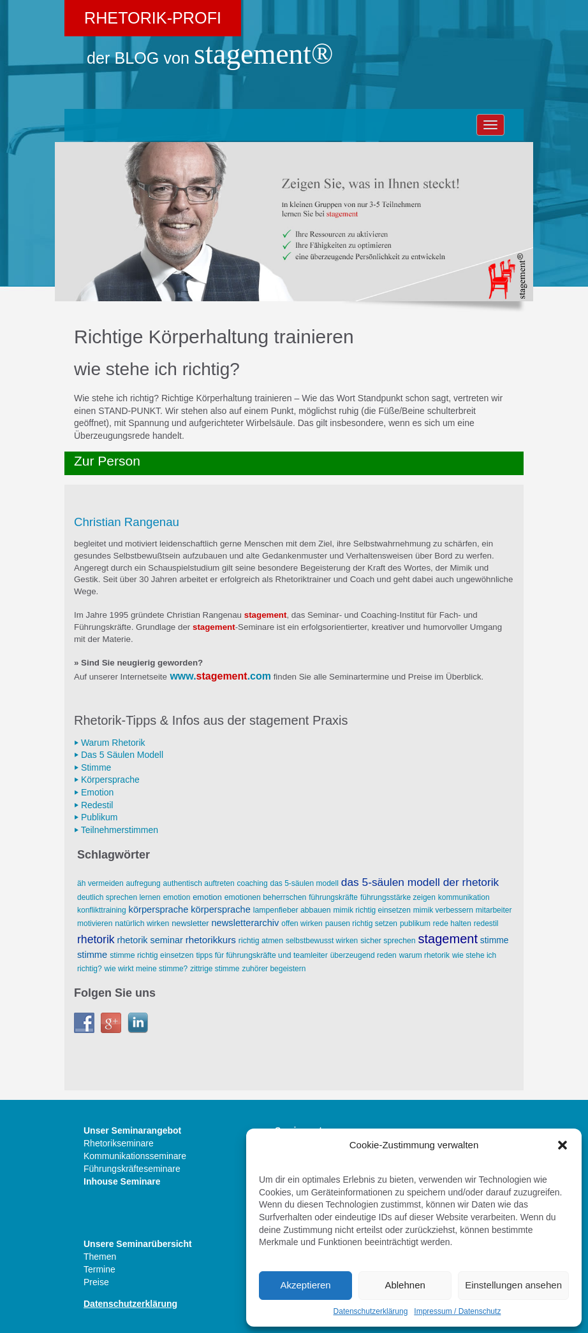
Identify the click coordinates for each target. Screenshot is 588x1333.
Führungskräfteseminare (132, 1169)
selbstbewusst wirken (322, 940)
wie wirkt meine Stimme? (146, 968)
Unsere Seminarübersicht (138, 1244)
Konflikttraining (101, 910)
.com (259, 676)
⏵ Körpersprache (107, 779)
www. (183, 676)
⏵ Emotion (94, 792)
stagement (221, 676)
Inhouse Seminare (122, 1181)
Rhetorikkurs (211, 939)
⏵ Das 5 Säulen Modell (118, 755)
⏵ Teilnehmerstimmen (116, 830)
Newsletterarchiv (245, 923)
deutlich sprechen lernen (119, 897)
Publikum (415, 923)
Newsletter (190, 923)
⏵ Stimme (92, 767)
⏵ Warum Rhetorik (109, 743)
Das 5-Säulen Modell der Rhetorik (420, 882)
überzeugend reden (363, 955)
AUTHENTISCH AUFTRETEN (199, 883)
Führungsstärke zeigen (398, 897)
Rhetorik (96, 939)
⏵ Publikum (95, 817)
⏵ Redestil (93, 805)
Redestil (486, 923)
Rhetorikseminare (119, 1143)
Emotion (177, 897)
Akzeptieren (305, 1285)
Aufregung (143, 883)
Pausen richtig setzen (361, 923)
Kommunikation (464, 897)
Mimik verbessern (443, 910)
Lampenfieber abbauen (292, 910)
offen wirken (301, 923)
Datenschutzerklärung (371, 1311)
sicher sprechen (387, 940)
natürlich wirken (142, 923)
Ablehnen (405, 1285)
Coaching (252, 883)
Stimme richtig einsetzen (151, 955)
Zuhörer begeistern (273, 968)
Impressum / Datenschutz (457, 1311)
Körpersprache (159, 909)
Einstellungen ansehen (513, 1285)
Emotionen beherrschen (265, 897)
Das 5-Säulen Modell (304, 883)
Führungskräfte (333, 897)
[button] (562, 1145)
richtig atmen (261, 940)
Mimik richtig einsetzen (372, 910)
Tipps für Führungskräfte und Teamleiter (261, 955)
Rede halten (452, 923)
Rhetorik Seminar (150, 940)
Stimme (494, 940)
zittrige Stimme (214, 968)
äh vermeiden (100, 883)
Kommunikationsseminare (135, 1156)
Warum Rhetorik (424, 955)
